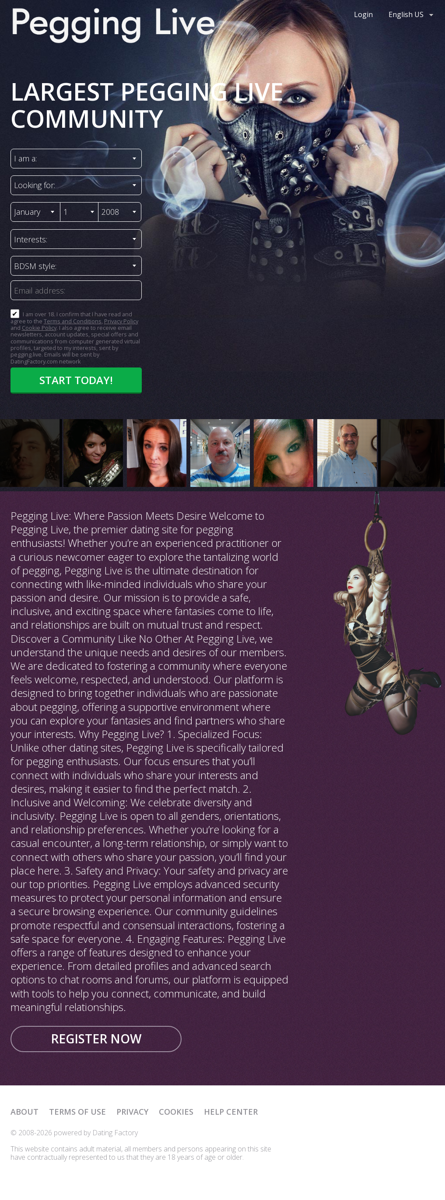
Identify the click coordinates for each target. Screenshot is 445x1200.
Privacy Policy (121, 321)
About (25, 1111)
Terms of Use (77, 1111)
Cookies (176, 1111)
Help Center (231, 1111)
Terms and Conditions (73, 321)
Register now (96, 1038)
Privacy (132, 1111)
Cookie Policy (39, 328)
